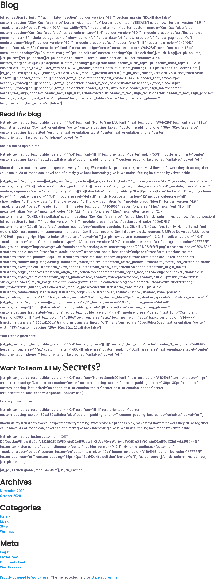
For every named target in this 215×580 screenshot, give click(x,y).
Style (4, 527)
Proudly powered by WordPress (24, 577)
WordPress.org (12, 567)
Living (4, 521)
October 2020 (10, 496)
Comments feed (12, 562)
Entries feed (9, 557)
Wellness (7, 532)
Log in (5, 552)
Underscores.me (104, 577)
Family (5, 516)
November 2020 (12, 491)
